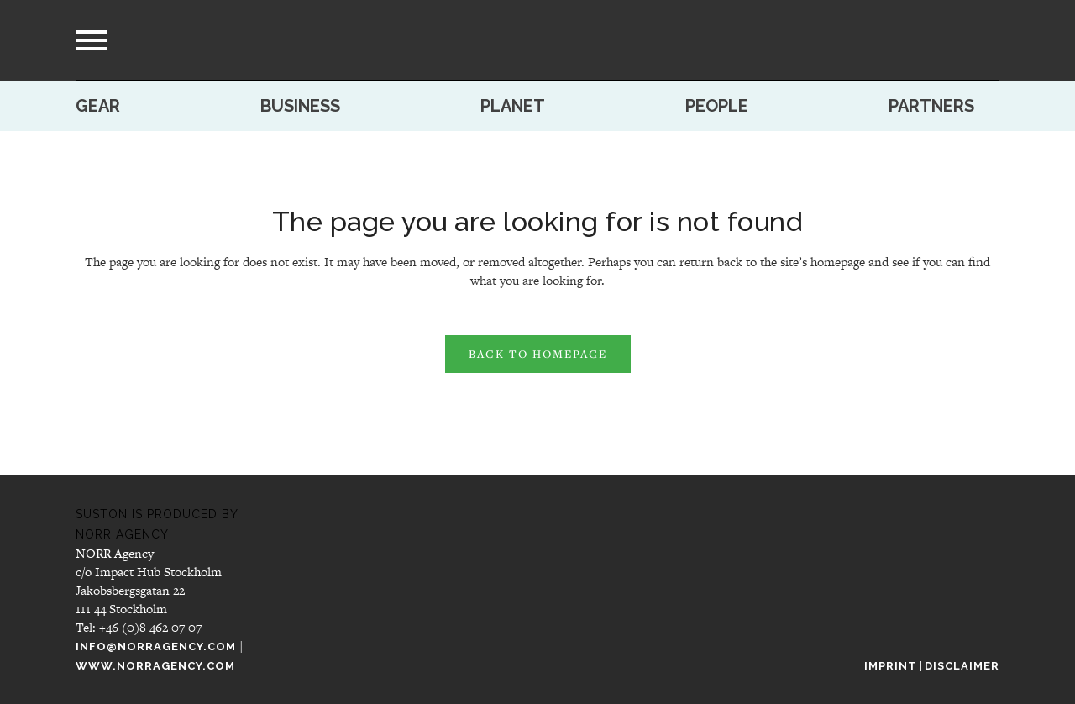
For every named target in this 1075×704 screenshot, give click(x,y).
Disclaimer (962, 665)
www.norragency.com (155, 665)
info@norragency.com (156, 646)
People (716, 106)
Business (300, 106)
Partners (931, 106)
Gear (98, 106)
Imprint (890, 665)
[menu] (92, 40)
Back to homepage (538, 353)
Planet (512, 106)
